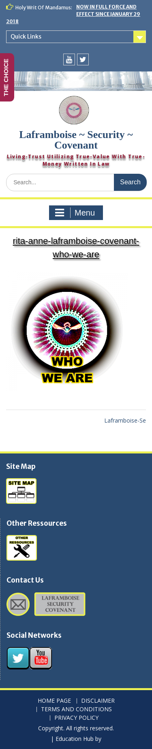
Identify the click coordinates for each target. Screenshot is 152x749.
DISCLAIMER (98, 701)
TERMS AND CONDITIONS (76, 709)
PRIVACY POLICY (76, 718)
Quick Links (26, 36)
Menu (75, 212)
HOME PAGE (54, 701)
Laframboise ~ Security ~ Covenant (76, 140)
